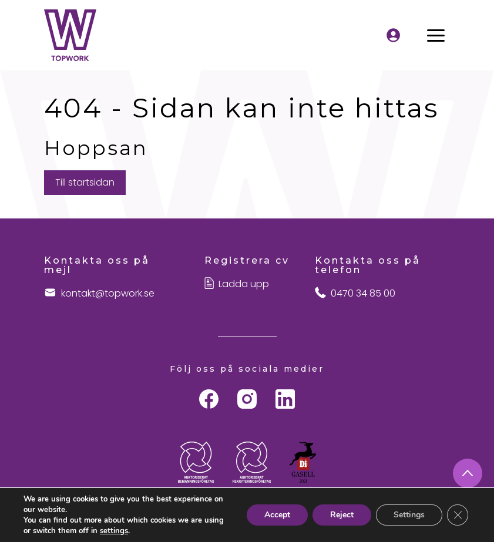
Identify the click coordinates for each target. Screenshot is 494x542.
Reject (342, 514)
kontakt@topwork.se (107, 293)
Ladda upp (244, 284)
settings (114, 531)
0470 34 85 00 (363, 293)
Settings (409, 514)
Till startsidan (85, 182)
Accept (277, 514)
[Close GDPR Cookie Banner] (457, 515)
